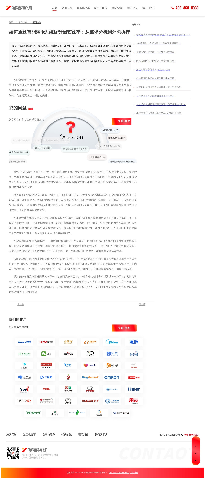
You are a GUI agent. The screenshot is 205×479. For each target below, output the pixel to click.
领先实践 (117, 8)
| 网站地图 (134, 472)
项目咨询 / (25, 22)
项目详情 (37, 22)
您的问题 (67, 8)
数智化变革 (83, 8)
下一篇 (142, 304)
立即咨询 (124, 121)
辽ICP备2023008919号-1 (119, 472)
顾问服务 (132, 8)
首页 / (13, 22)
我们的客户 (148, 8)
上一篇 (20, 304)
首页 (54, 8)
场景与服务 (100, 8)
